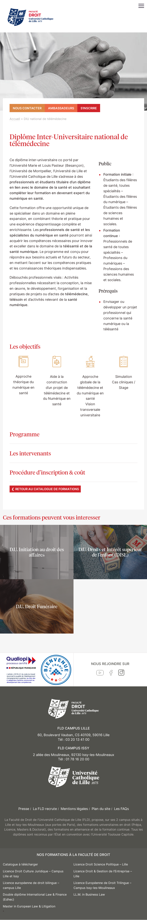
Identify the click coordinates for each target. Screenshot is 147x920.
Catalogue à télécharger (20, 864)
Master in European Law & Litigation (29, 906)
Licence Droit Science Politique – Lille (101, 864)
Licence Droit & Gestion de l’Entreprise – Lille (103, 873)
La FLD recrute (45, 809)
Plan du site (101, 809)
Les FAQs (121, 809)
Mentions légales (74, 809)
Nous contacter (27, 108)
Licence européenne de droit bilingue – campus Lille (31, 885)
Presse (23, 809)
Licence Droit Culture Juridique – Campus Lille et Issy (33, 873)
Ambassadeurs (61, 108)
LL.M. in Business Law (89, 894)
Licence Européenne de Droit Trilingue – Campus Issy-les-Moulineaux (102, 885)
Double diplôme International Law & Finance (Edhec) (35, 897)
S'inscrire (89, 108)
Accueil (15, 119)
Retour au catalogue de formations (47, 489)
